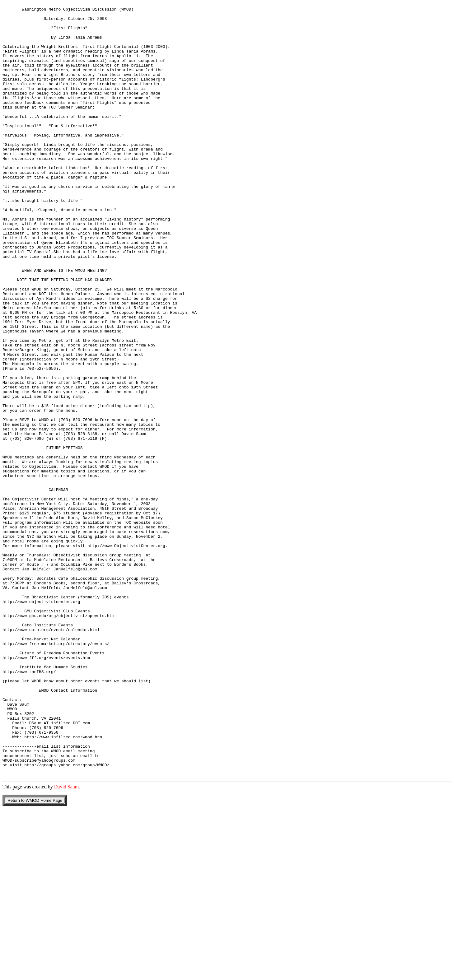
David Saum (66, 941)
